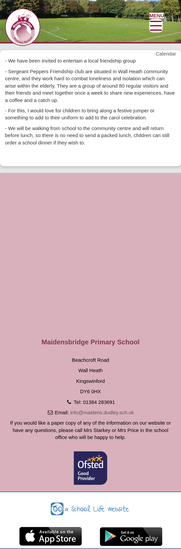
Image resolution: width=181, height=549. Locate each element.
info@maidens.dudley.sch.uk (102, 412)
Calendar (166, 54)
